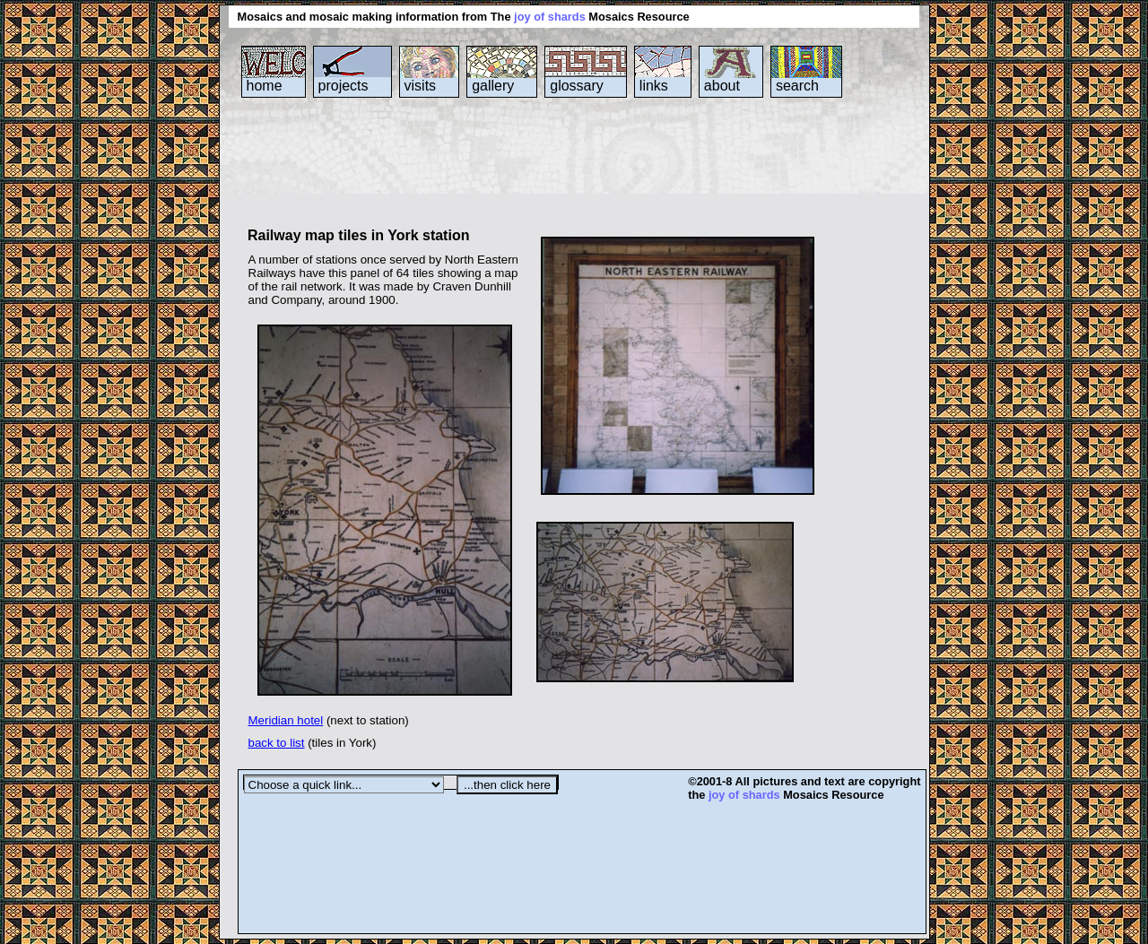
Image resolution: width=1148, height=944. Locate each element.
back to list (276, 742)
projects (343, 85)
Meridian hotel (286, 720)
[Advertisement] (564, 169)
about (722, 85)
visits (420, 85)
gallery (493, 85)
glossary (577, 85)
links (653, 85)
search (797, 85)
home (265, 85)
